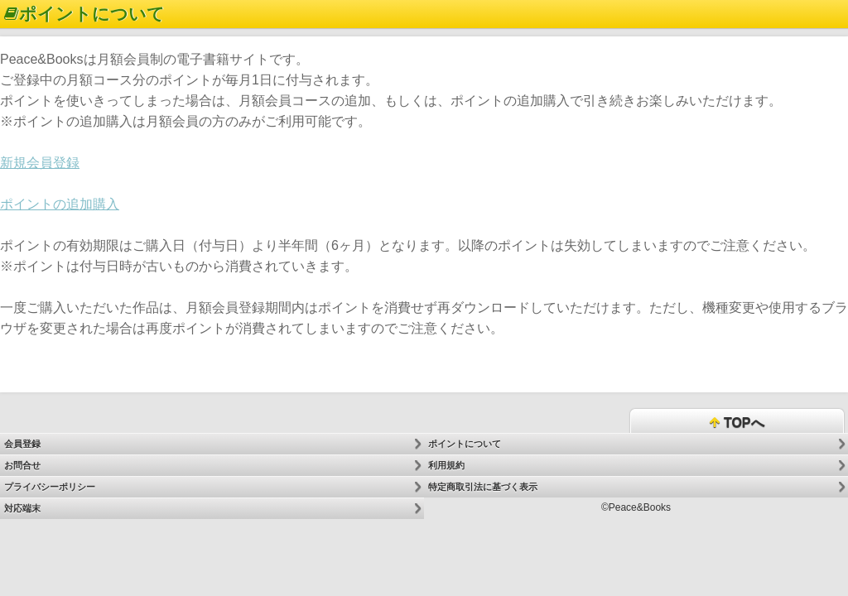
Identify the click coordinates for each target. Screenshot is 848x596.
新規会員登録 (40, 163)
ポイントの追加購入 (59, 204)
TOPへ (737, 423)
